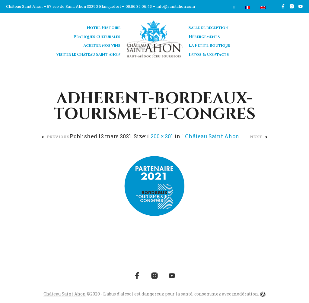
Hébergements (204, 36)
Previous (58, 137)
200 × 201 (162, 136)
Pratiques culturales (96, 36)
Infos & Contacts (209, 54)
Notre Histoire (103, 27)
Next (256, 137)
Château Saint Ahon (212, 136)
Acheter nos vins (101, 45)
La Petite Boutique (209, 45)
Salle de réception (208, 27)
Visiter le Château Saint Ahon (88, 54)
